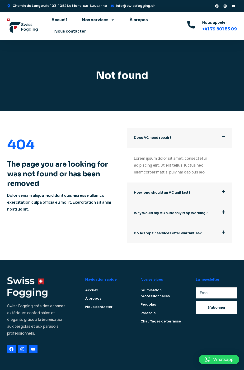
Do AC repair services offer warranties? (168, 233)
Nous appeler (214, 22)
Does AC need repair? (152, 137)
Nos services (98, 20)
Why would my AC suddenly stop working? (170, 213)
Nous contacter (70, 31)
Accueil (59, 19)
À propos (139, 19)
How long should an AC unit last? (162, 192)
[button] (179, 138)
